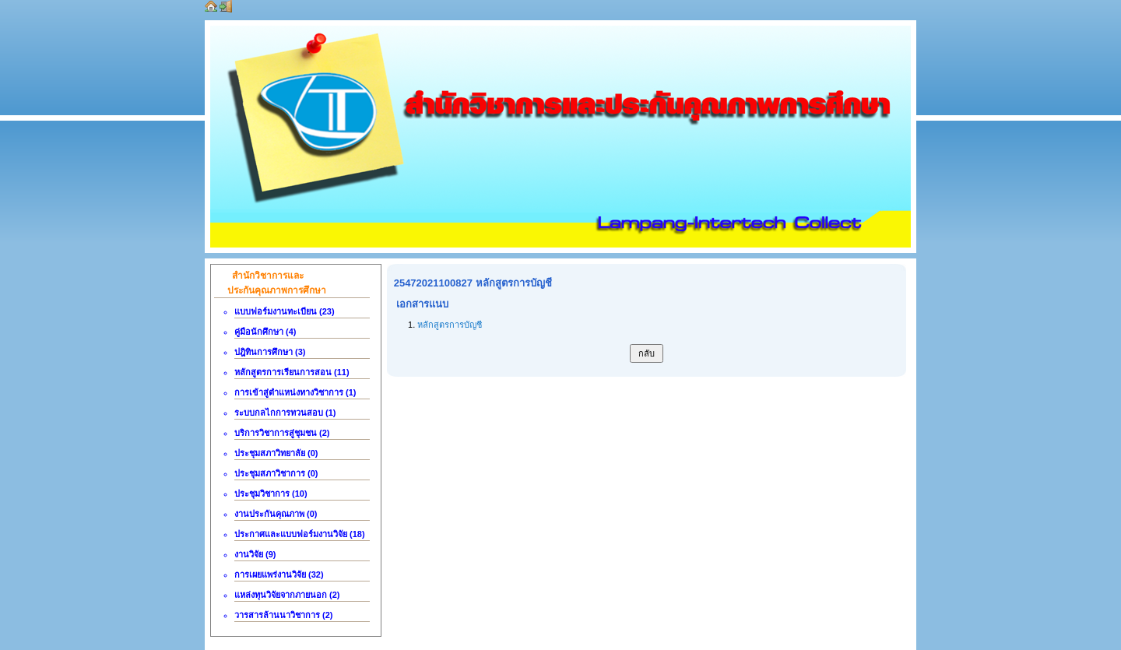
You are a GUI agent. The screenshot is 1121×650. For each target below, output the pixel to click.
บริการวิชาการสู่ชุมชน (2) (282, 432)
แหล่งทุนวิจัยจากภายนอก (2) (287, 594)
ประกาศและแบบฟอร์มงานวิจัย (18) (299, 534)
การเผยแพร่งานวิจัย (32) (279, 574)
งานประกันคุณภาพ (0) (276, 513)
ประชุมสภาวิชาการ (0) (276, 473)
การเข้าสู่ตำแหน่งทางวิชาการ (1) (295, 392)
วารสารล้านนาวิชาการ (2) (283, 615)
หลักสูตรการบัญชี (449, 324)
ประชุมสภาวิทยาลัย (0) (276, 453)
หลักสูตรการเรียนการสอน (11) (292, 372)
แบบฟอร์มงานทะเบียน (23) (284, 311)
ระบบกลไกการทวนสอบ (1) (285, 412)
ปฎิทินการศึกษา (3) (270, 352)
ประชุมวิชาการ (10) (270, 493)
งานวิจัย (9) (255, 554)
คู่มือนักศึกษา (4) (265, 331)
